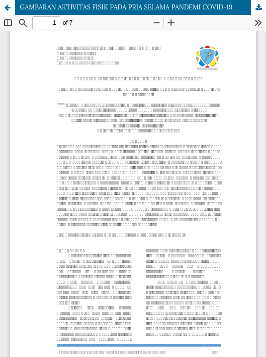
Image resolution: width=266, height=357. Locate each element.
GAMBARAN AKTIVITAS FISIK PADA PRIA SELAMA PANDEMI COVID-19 (126, 7)
